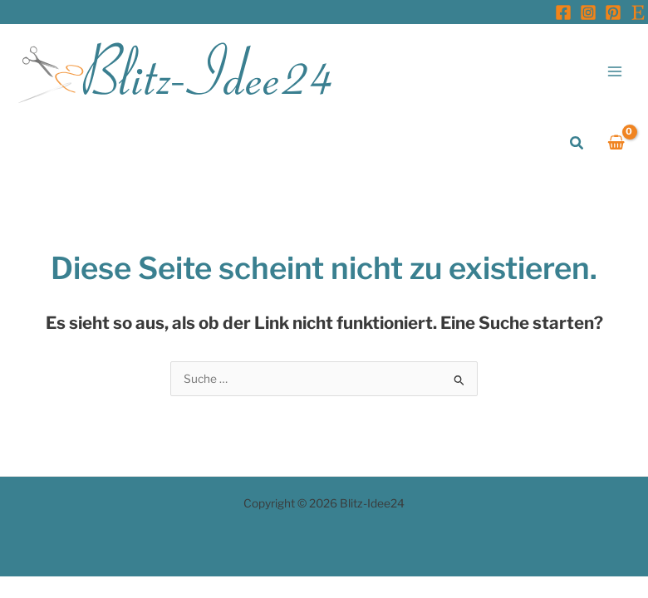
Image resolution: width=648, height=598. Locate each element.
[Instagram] (588, 12)
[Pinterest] (613, 12)
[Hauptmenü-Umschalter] (615, 71)
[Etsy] (638, 12)
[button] (577, 143)
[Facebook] (563, 12)
